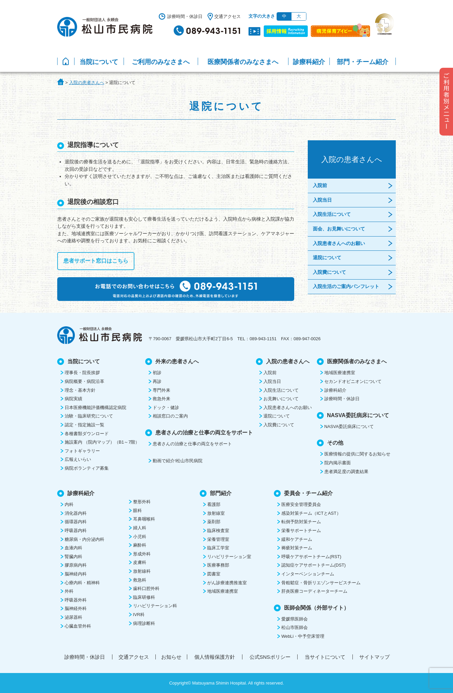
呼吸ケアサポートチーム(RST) (311, 556)
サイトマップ (374, 656)
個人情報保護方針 (214, 656)
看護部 (213, 504)
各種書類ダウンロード (87, 433)
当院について (99, 62)
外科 (69, 591)
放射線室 (216, 513)
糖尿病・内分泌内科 (84, 539)
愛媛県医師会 (294, 618)
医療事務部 (218, 565)
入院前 (320, 185)
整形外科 (142, 501)
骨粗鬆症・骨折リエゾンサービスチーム (321, 582)
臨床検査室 (218, 530)
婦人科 (139, 527)
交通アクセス (227, 16)
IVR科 (139, 614)
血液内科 (73, 547)
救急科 (139, 580)
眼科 (137, 510)
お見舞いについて (281, 398)
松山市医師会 (294, 627)
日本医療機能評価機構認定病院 (95, 407)
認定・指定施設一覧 (84, 424)
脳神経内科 (76, 573)
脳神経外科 (76, 608)
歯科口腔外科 (146, 588)
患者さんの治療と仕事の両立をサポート (192, 443)
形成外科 (142, 553)
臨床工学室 (218, 547)
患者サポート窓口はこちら (95, 261)
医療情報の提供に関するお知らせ (357, 453)
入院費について (329, 272)
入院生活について (332, 214)
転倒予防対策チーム (301, 521)
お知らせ (171, 656)
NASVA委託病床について (349, 426)
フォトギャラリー (82, 450)
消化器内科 (76, 513)
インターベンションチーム (307, 573)
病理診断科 (144, 623)
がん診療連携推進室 (227, 582)
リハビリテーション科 (155, 605)
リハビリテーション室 (229, 556)
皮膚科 (139, 562)
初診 (157, 372)
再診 (157, 381)
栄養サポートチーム (301, 530)
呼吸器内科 (76, 530)
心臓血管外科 (78, 626)
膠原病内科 (76, 565)
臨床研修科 (144, 597)
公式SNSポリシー (270, 656)
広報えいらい (78, 459)
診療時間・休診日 (184, 16)
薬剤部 (213, 521)
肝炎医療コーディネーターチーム (314, 591)
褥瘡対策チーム (296, 547)
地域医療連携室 (339, 372)
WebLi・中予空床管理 (302, 636)
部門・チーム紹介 (362, 62)
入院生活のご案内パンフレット (346, 286)
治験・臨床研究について (89, 416)
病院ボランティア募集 (87, 468)
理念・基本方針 (80, 390)
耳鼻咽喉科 (144, 519)
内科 (69, 504)
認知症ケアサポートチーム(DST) (313, 565)
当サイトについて (325, 656)
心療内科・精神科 (82, 582)
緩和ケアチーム (296, 539)
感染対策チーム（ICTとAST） (311, 513)
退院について (327, 257)
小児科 (139, 536)
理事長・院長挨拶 (82, 372)
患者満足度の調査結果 (346, 471)
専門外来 (161, 390)
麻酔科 (139, 545)
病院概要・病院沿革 (84, 381)
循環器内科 (76, 521)
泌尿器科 (73, 617)
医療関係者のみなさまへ (243, 62)
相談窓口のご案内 (170, 416)
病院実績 (73, 398)
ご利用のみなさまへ (161, 62)
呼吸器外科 (76, 600)
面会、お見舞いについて (339, 228)
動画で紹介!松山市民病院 (177, 460)
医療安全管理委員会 (301, 504)
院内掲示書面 (337, 462)
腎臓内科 (73, 556)
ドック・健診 (166, 407)
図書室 (213, 573)
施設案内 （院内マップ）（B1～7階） (102, 442)
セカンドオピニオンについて (353, 381)
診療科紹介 (309, 62)
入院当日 (322, 200)
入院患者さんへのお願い (339, 243)
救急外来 (161, 398)
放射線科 (142, 571)
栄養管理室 (218, 539)
